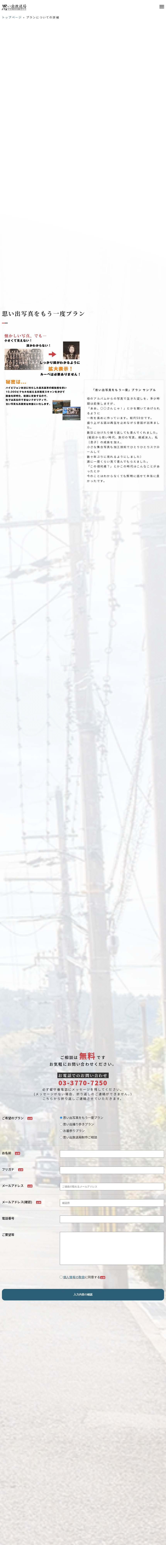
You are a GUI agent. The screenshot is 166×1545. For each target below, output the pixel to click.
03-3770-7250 (83, 1082)
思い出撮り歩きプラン (77, 1124)
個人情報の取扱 (74, 1282)
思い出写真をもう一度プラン (81, 1117)
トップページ (12, 17)
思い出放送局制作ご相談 (78, 1137)
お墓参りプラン (72, 1130)
